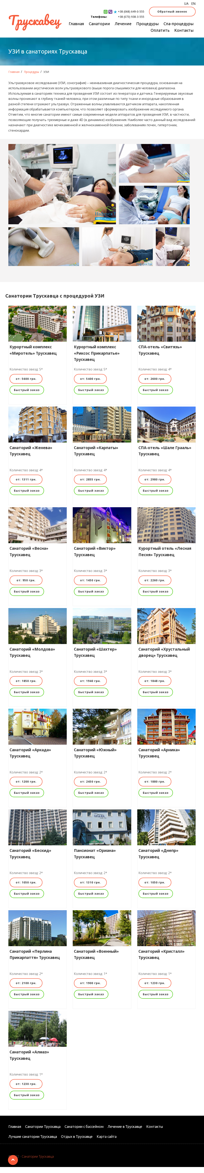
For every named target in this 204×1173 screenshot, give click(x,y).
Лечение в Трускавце (125, 1132)
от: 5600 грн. (26, 385)
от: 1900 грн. (90, 989)
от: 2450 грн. (90, 787)
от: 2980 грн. (154, 485)
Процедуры (147, 23)
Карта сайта (107, 1142)
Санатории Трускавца (43, 1132)
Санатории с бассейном (84, 1132)
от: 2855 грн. (90, 485)
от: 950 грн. (26, 586)
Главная (76, 23)
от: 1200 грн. (26, 787)
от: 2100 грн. (26, 989)
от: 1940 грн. (90, 687)
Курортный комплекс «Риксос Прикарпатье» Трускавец (97, 359)
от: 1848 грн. (154, 687)
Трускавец (34, 20)
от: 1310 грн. (90, 888)
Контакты (184, 30)
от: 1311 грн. (26, 485)
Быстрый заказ (27, 396)
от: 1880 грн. (154, 787)
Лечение (123, 23)
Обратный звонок (172, 11)
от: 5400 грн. (90, 385)
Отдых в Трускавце (77, 1142)
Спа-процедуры (179, 23)
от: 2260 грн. (154, 586)
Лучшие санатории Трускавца (32, 1142)
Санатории (99, 23)
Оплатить (160, 30)
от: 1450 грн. (90, 586)
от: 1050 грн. (26, 888)
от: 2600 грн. (154, 385)
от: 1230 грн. (154, 989)
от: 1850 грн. (26, 687)
